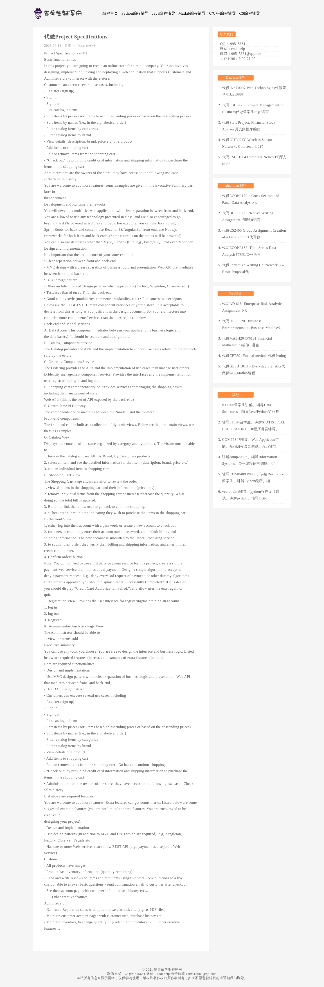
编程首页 (110, 13)
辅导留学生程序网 (168, 969)
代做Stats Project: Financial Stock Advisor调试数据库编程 (248, 126)
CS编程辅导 (249, 13)
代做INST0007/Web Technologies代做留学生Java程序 (254, 91)
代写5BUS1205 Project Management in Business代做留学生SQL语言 (252, 108)
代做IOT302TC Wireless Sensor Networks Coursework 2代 (247, 143)
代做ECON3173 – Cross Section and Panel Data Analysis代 (250, 199)
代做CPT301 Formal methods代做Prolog (254, 356)
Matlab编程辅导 (192, 13)
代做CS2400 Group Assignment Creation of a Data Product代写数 (254, 233)
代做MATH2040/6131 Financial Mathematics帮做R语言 (247, 341)
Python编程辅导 (135, 13)
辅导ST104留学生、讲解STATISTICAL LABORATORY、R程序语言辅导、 (253, 425)
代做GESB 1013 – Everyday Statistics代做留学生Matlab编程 (253, 369)
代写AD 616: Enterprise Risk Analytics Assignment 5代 (253, 307)
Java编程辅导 (163, 13)
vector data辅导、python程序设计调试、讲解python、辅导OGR (251, 495)
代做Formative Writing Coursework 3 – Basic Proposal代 (253, 268)
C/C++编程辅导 (222, 13)
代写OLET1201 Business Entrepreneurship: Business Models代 (251, 324)
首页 (68, 45)
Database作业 (86, 45)
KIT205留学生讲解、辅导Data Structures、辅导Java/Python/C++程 (250, 408)
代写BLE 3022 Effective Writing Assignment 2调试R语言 (247, 216)
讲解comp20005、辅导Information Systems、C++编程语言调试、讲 (249, 460)
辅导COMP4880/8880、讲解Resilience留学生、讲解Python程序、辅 (253, 477)
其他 (235, 395)
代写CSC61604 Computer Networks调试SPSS (254, 160)
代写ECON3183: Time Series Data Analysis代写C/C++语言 (249, 251)
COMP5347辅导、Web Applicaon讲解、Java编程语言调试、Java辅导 (250, 443)
